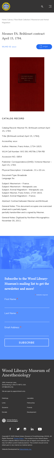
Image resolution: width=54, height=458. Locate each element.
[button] (42, 6)
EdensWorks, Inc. (26, 449)
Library (10, 20)
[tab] (14, 118)
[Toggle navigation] (50, 6)
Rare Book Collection (22, 20)
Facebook (12, 429)
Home (4, 20)
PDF (45, 47)
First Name (11, 299)
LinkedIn (33, 429)
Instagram (26, 429)
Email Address (13, 327)
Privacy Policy (19, 438)
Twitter (19, 429)
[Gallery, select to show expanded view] (27, 84)
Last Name (11, 313)
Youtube (40, 429)
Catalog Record (13, 118)
